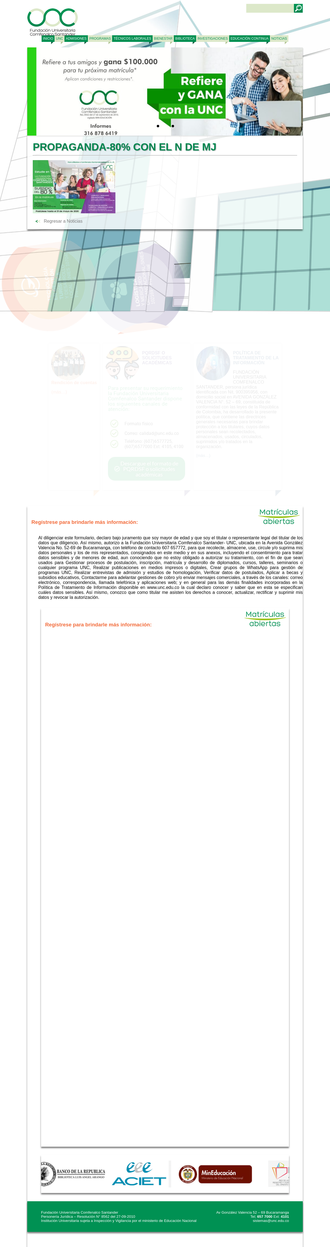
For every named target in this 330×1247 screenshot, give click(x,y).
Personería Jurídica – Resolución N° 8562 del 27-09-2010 (88, 1216)
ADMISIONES (76, 39)
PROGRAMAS (100, 39)
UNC (59, 39)
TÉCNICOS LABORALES (132, 39)
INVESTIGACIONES (213, 39)
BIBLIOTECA (185, 39)
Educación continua (250, 39)
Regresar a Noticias (63, 221)
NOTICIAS (279, 39)
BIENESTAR (163, 39)
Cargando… (165, 887)
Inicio (48, 39)
